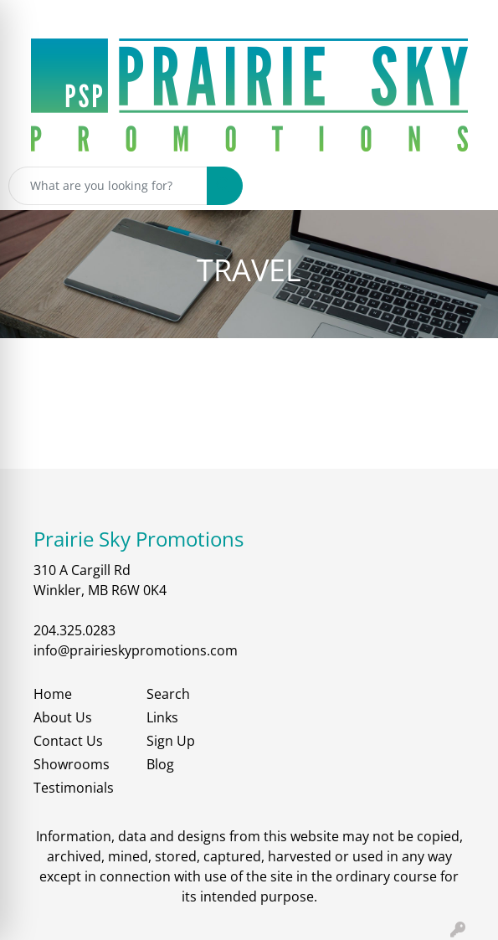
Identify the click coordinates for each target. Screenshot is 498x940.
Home (52, 694)
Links (162, 717)
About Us (62, 717)
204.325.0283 (74, 630)
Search (168, 694)
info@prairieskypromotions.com (135, 650)
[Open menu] (464, 186)
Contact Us (68, 741)
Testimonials (73, 787)
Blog (160, 764)
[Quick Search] (108, 186)
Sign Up (170, 741)
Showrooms (71, 764)
